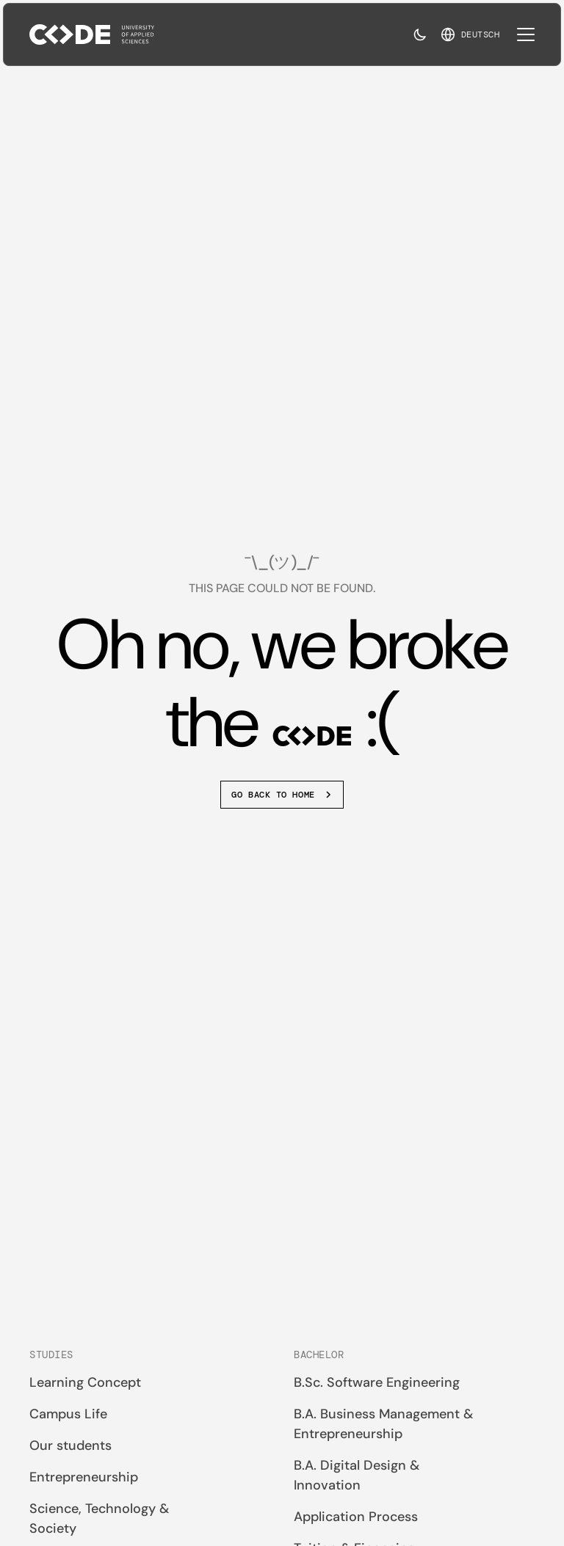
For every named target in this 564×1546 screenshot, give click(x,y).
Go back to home (282, 795)
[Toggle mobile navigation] (526, 34)
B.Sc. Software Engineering (377, 1382)
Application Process (356, 1516)
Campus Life (68, 1414)
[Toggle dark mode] (420, 34)
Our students (70, 1445)
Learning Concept (85, 1382)
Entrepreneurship (83, 1477)
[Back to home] (91, 34)
